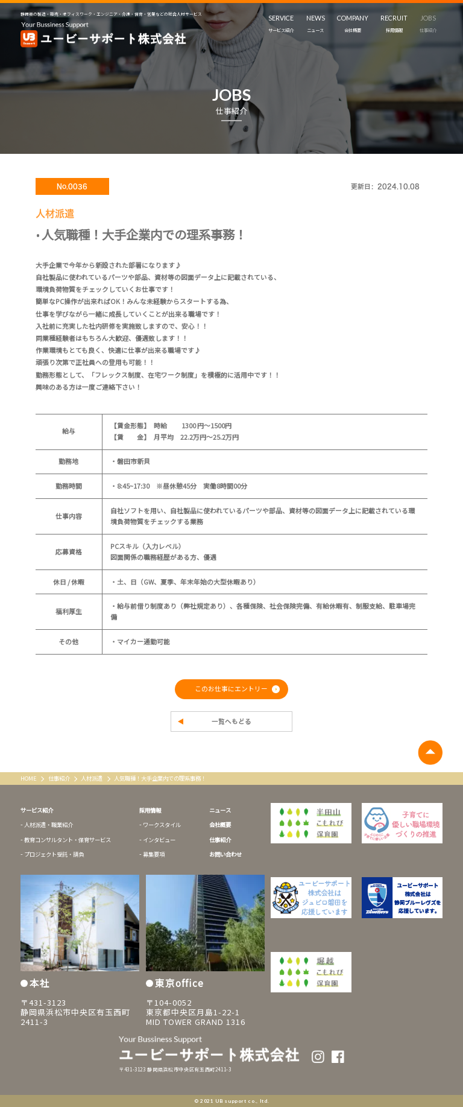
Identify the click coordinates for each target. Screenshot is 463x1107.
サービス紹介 (36, 810)
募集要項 (154, 854)
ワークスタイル (162, 824)
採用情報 (150, 810)
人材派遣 (92, 778)
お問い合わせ (225, 854)
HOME (29, 778)
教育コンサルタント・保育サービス (67, 840)
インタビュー (159, 840)
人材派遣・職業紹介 (48, 824)
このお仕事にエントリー (231, 688)
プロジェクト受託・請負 (54, 854)
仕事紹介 (59, 778)
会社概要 (220, 824)
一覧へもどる (231, 721)
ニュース (220, 810)
